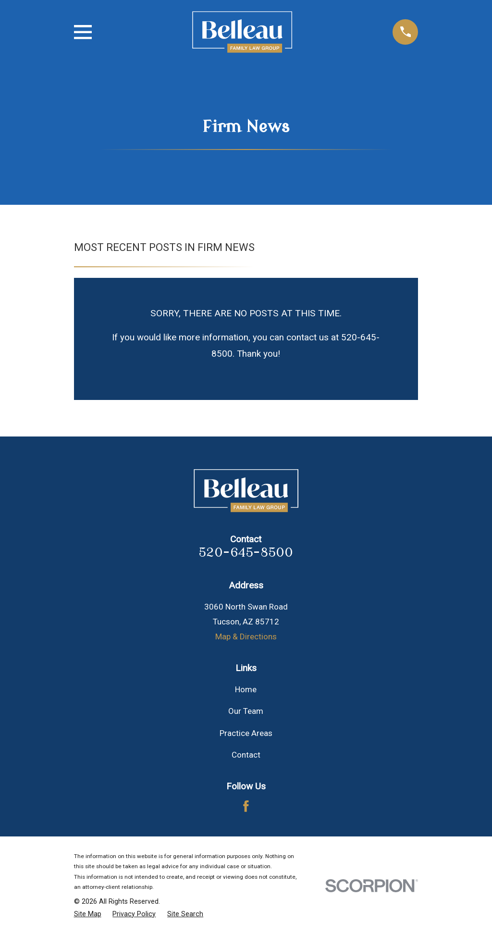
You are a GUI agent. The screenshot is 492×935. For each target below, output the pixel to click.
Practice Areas (246, 733)
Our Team (245, 711)
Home (246, 689)
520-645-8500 (245, 553)
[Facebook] (246, 806)
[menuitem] (87, 914)
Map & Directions (246, 636)
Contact (246, 755)
